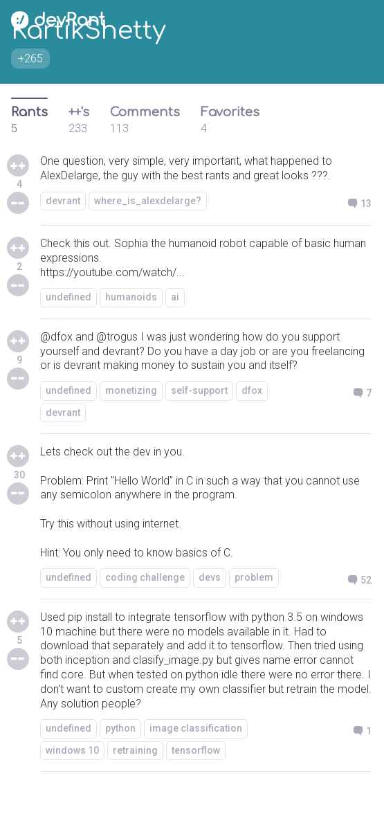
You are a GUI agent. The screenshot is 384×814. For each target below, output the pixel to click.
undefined (68, 296)
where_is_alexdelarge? (147, 200)
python (120, 728)
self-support (199, 390)
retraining (135, 750)
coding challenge (145, 577)
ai (175, 296)
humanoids (131, 296)
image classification (195, 728)
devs (210, 577)
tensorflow (196, 750)
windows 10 (72, 750)
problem (254, 577)
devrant (63, 200)
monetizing (131, 390)
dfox (251, 390)
